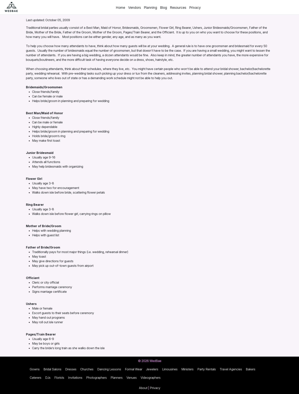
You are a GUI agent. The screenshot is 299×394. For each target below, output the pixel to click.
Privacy (195, 8)
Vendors (134, 8)
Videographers (151, 378)
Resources (178, 8)
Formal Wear (133, 369)
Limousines (170, 369)
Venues (131, 378)
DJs (48, 378)
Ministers (187, 369)
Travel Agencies (231, 369)
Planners (117, 378)
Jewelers (152, 369)
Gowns (35, 369)
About (143, 388)
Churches (86, 369)
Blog (163, 8)
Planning (150, 8)
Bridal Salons (52, 369)
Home (120, 8)
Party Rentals (206, 369)
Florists (59, 378)
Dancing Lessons (109, 369)
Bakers (250, 369)
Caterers (35, 378)
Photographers (96, 378)
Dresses (70, 369)
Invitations (75, 378)
